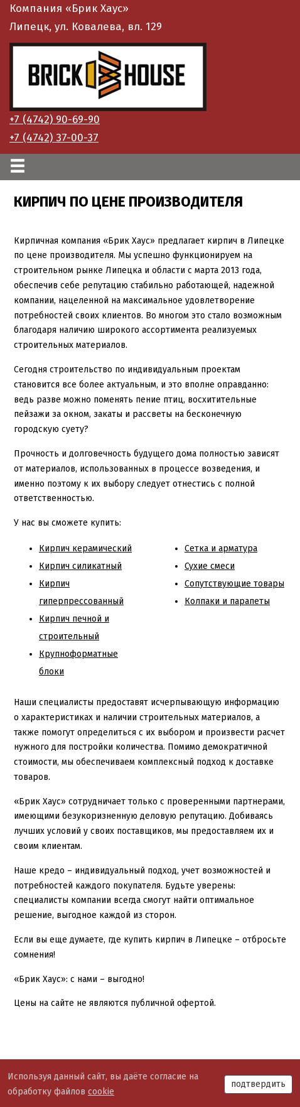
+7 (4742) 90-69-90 (54, 119)
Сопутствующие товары (234, 583)
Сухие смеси (210, 566)
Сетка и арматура (221, 548)
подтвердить (258, 1084)
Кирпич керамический (85, 548)
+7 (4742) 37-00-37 (54, 137)
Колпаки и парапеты (227, 601)
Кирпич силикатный (80, 566)
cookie (101, 1091)
